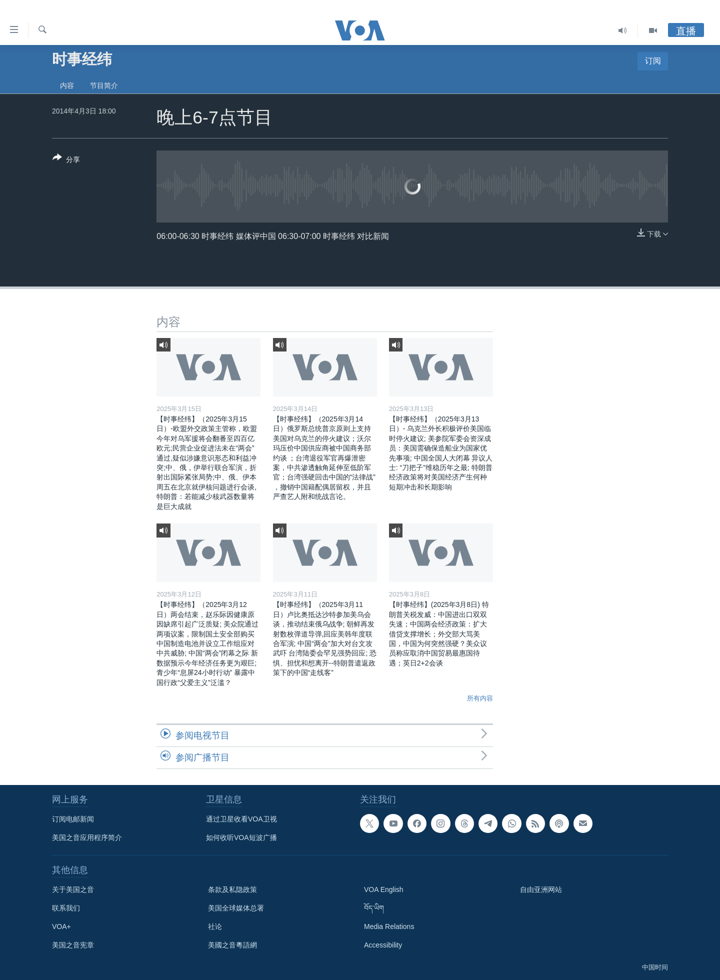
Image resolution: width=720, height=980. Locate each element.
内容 (67, 86)
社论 (215, 926)
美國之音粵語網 (232, 945)
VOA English (384, 890)
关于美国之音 (73, 890)
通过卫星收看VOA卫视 (241, 819)
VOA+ (61, 926)
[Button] (66, 160)
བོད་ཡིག (374, 908)
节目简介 (104, 86)
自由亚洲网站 (541, 890)
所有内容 (480, 698)
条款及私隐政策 (232, 890)
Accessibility (383, 945)
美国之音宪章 (73, 945)
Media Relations (389, 926)
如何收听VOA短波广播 (241, 838)
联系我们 (66, 908)
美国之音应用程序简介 (87, 838)
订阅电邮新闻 (73, 819)
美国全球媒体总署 (236, 908)
